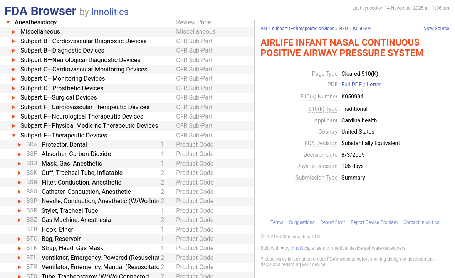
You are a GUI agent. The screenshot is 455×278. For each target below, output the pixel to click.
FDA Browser (40, 10)
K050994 (362, 28)
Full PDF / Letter (361, 85)
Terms (277, 222)
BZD (343, 28)
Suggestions (301, 222)
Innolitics (110, 12)
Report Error (332, 222)
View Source (436, 28)
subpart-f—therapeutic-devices (303, 28)
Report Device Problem (374, 222)
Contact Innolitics (421, 222)
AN (263, 28)
